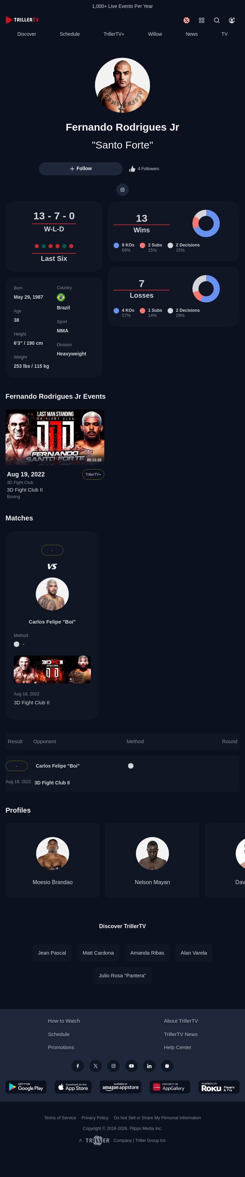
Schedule (70, 34)
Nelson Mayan (152, 882)
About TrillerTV (181, 1021)
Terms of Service (60, 1117)
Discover (26, 34)
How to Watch (64, 1021)
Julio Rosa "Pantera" (122, 975)
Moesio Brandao (53, 882)
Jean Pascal (52, 953)
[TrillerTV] (22, 20)
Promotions (61, 1047)
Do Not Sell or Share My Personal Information (157, 1117)
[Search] (216, 20)
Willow (155, 34)
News (192, 34)
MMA (62, 330)
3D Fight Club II (25, 490)
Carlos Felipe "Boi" (52, 622)
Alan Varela (194, 953)
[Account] (231, 20)
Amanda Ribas (147, 953)
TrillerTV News (181, 1034)
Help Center (177, 1047)
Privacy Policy (95, 1117)
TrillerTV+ (114, 34)
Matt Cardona (98, 953)
